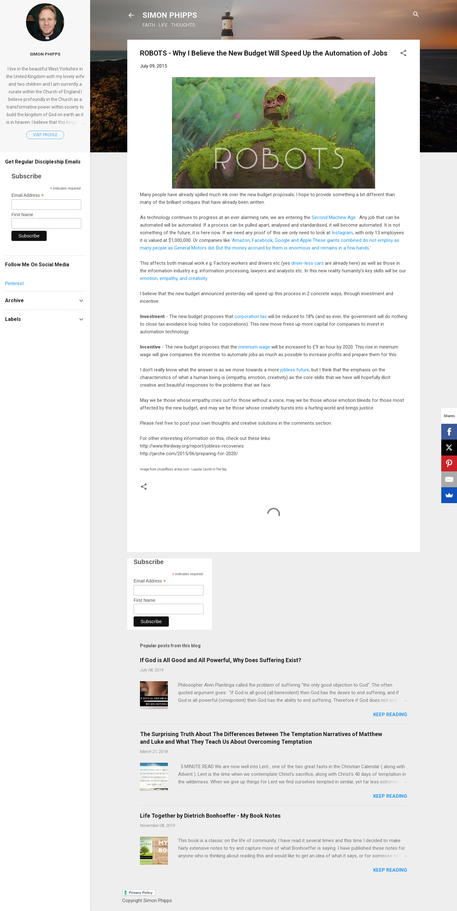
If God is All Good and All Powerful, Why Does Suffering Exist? (220, 660)
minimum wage (254, 347)
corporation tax (251, 316)
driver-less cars (307, 263)
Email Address (150, 581)
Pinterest (14, 283)
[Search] (416, 15)
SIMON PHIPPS (169, 15)
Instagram (341, 233)
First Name (144, 600)
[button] (403, 53)
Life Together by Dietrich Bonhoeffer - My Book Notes (210, 815)
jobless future (294, 370)
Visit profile (45, 135)
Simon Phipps (45, 54)
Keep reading (390, 714)
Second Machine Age (334, 217)
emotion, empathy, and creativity (173, 278)
